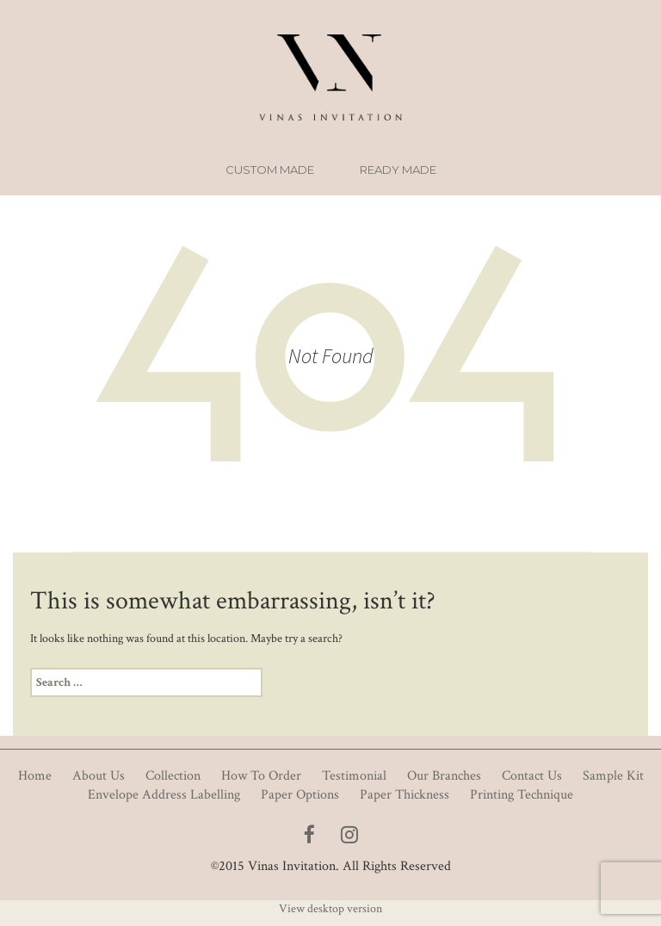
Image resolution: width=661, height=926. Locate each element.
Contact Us (532, 776)
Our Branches (444, 776)
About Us (98, 776)
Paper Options (300, 795)
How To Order (261, 776)
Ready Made (398, 169)
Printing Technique (521, 795)
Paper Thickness (404, 795)
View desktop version (330, 909)
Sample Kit (613, 776)
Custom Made (269, 169)
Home (35, 776)
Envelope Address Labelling (164, 795)
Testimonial (354, 776)
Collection (173, 776)
